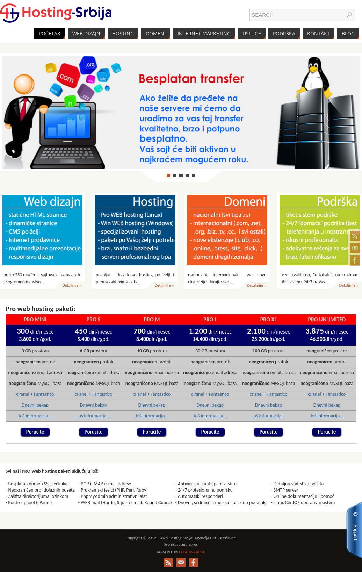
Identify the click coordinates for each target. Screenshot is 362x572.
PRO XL (268, 319)
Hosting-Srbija (192, 552)
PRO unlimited (327, 319)
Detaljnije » (71, 285)
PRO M (152, 319)
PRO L (210, 319)
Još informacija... (35, 416)
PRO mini (35, 319)
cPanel (22, 394)
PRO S (93, 319)
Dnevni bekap (35, 405)
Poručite (35, 432)
